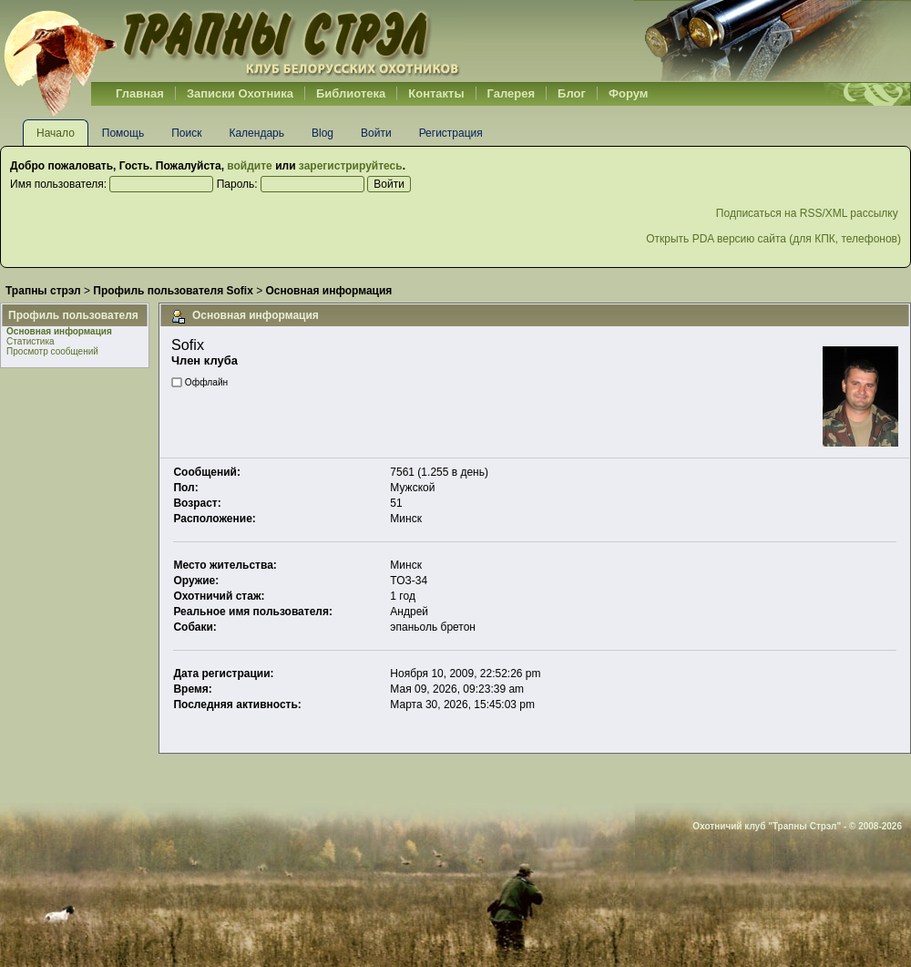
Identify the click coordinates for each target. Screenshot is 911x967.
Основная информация (59, 331)
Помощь (123, 133)
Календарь (256, 133)
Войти (376, 133)
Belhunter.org (231, 41)
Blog (322, 133)
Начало (55, 133)
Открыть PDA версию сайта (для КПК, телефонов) (773, 238)
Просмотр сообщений (52, 351)
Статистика (30, 341)
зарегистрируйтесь (351, 165)
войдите (249, 165)
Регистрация (451, 133)
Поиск (186, 133)
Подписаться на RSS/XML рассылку (808, 213)
